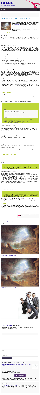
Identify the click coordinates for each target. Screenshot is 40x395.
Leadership (15, 20)
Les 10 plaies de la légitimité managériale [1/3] (8, 255)
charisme (3, 221)
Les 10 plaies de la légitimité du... (7, 325)
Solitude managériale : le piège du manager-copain (10, 319)
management (7, 221)
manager (12, 221)
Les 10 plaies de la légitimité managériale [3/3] (8, 287)
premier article (17, 24)
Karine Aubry (4, 20)
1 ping (2, 322)
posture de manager (17, 221)
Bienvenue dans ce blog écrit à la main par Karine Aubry (11, 385)
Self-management (24, 221)
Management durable (20, 20)
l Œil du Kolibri (3, 9)
